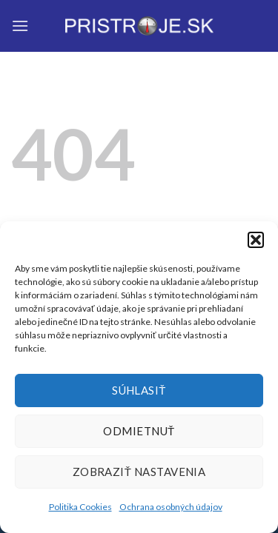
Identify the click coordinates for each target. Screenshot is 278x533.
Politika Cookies (80, 506)
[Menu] (20, 25)
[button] (255, 239)
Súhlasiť (139, 390)
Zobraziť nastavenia (139, 471)
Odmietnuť (138, 431)
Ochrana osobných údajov (170, 506)
